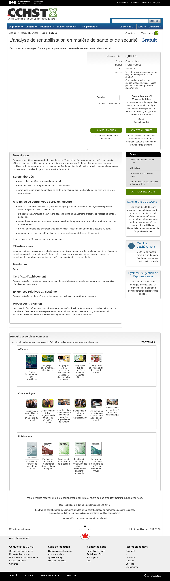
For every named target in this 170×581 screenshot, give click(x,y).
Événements (132, 567)
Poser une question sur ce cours (142, 161)
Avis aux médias (56, 554)
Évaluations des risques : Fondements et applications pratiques (48, 464)
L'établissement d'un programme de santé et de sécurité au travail (48, 417)
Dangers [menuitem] (31, 27)
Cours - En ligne (49, 33)
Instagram (130, 557)
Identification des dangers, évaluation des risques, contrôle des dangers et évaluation (80, 466)
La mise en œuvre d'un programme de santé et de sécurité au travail (96, 465)
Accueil (12, 33)
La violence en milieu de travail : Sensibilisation (80, 414)
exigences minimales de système (68, 296)
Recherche (154, 21)
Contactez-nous (96, 546)
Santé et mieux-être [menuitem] (68, 27)
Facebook (130, 551)
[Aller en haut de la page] (85, 527)
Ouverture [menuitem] (155, 27)
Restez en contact (137, 546)
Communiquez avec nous (128, 498)
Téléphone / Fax (94, 554)
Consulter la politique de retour (141, 174)
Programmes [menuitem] (89, 27)
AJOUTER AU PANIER (141, 130)
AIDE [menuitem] (142, 27)
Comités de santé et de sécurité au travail (31, 465)
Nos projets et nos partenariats (23, 557)
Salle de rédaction (59, 546)
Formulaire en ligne (96, 551)
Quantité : (101, 97)
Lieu (89, 561)
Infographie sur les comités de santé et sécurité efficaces (80, 371)
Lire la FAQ (135, 168)
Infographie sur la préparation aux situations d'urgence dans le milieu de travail (64, 372)
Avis (11, 538)
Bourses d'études (17, 561)
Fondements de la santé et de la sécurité (64, 461)
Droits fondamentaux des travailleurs (31, 375)
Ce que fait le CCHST (22, 546)
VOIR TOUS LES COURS (143, 192)
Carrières (13, 564)
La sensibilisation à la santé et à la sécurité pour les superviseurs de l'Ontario (64, 415)
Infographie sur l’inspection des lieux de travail (96, 369)
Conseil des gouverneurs (21, 551)
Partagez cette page (20, 529)
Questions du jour (56, 557)
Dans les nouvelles (57, 561)
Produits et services (29, 33)
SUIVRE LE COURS (106, 130)
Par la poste (92, 557)
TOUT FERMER (148, 342)
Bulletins (130, 564)
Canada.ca (152, 575)
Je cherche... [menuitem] (127, 27)
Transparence (22, 538)
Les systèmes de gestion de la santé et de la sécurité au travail (96, 415)
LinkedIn (130, 561)
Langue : (101, 103)
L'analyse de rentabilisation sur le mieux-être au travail (31, 415)
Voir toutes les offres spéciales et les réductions (144, 183)
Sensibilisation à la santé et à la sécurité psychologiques (112, 412)
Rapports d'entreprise (19, 554)
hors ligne (101, 518)
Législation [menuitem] (16, 27)
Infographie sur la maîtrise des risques (47, 367)
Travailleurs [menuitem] (47, 27)
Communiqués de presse (60, 551)
